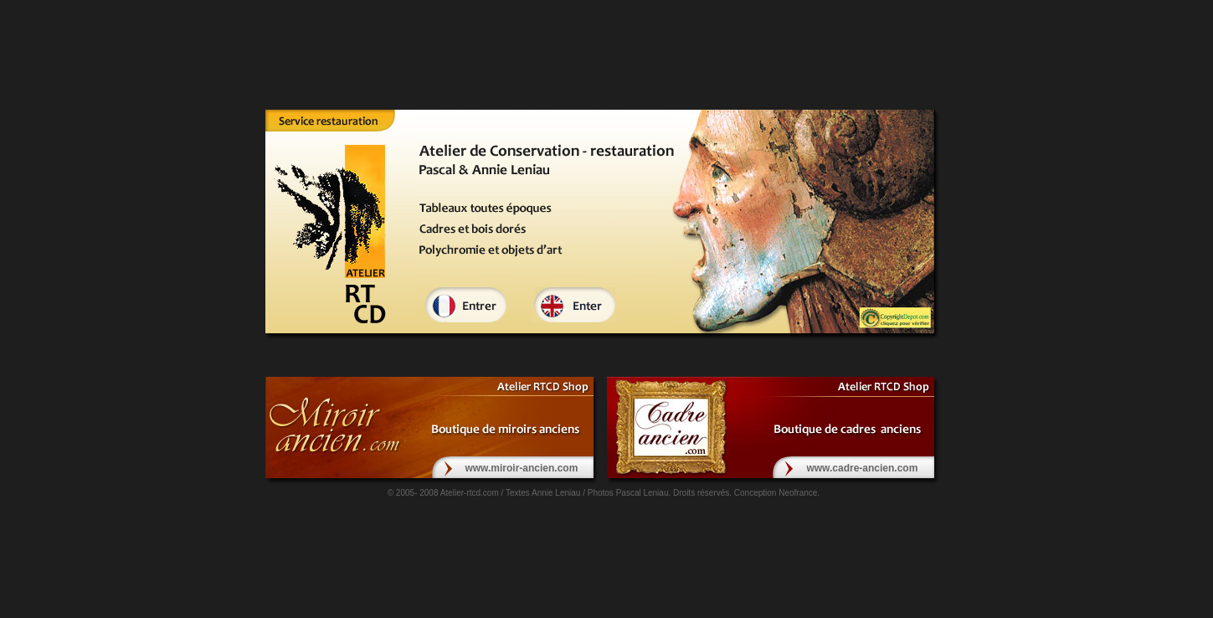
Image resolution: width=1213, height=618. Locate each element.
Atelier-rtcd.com (469, 492)
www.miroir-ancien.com (521, 468)
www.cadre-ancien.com (861, 468)
